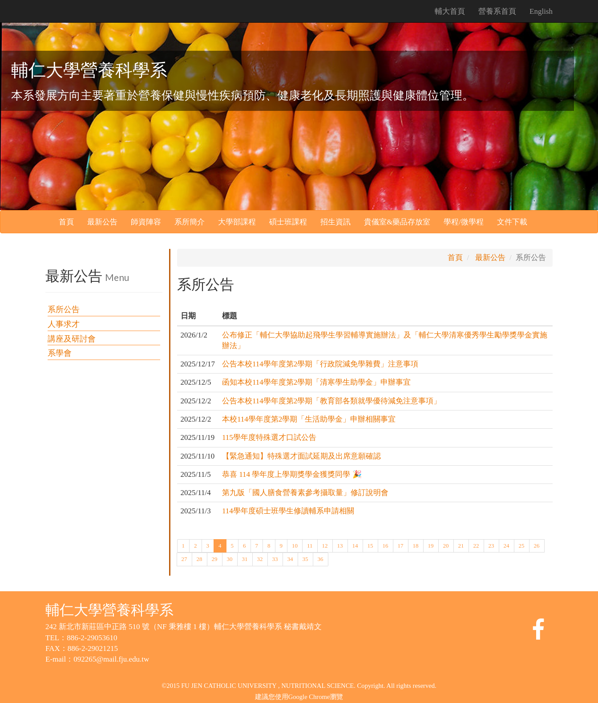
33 (275, 558)
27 (184, 558)
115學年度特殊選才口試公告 (269, 437)
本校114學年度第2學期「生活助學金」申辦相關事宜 (309, 419)
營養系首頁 (497, 11)
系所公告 (64, 309)
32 (260, 558)
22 (476, 545)
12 (325, 545)
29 (215, 558)
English (541, 11)
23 (491, 545)
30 (230, 558)
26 (537, 545)
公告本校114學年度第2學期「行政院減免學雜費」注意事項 (320, 364)
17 (401, 545)
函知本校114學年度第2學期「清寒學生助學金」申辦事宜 (316, 382)
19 (431, 545)
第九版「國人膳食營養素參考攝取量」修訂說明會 (305, 492)
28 (199, 558)
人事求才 (64, 324)
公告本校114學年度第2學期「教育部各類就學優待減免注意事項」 (331, 401)
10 (295, 545)
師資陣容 (146, 222)
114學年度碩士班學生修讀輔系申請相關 (288, 511)
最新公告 (102, 222)
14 (355, 545)
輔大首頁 (450, 11)
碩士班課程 (288, 222)
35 (305, 558)
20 (446, 545)
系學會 (60, 353)
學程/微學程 (464, 222)
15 (370, 545)
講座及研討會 (72, 338)
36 (320, 558)
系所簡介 (189, 222)
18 (416, 545)
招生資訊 (335, 222)
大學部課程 (237, 222)
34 (290, 558)
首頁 (66, 222)
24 (506, 545)
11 (310, 545)
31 (245, 558)
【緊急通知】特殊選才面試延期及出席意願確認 (301, 456)
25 (522, 545)
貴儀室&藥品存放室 (397, 222)
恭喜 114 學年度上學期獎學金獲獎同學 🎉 (292, 474)
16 (385, 545)
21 (461, 545)
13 (340, 545)
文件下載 (512, 222)
